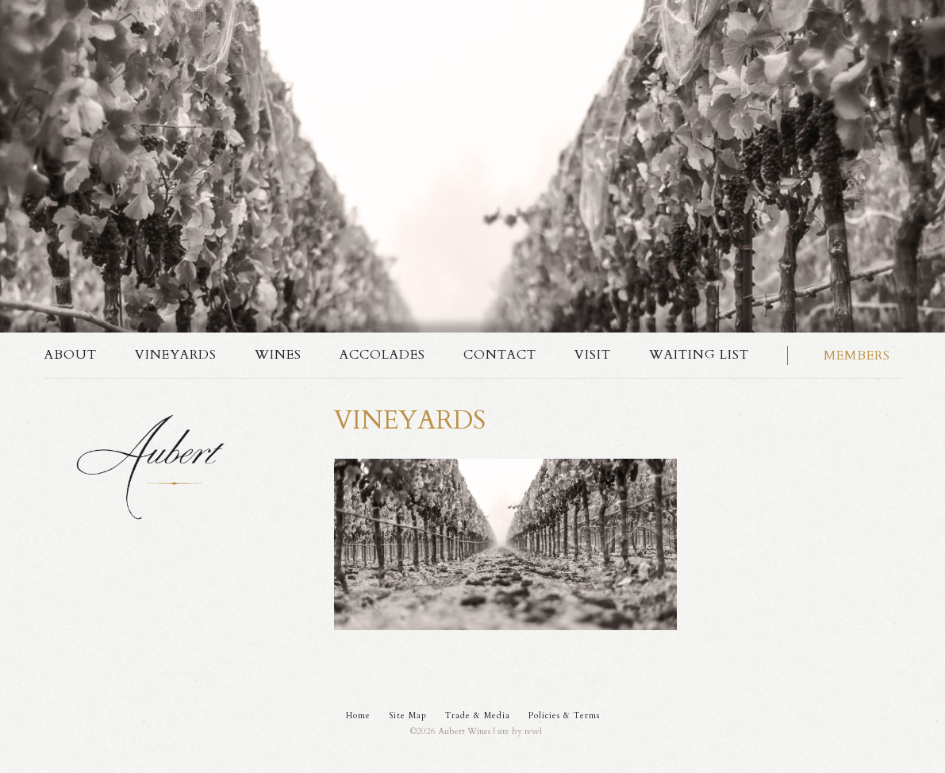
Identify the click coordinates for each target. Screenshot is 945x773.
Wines (278, 354)
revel (533, 731)
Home (358, 715)
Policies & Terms (564, 715)
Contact (499, 354)
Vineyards (176, 354)
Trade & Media (477, 715)
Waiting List (699, 354)
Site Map (408, 715)
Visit (592, 354)
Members (857, 355)
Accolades (382, 354)
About (70, 354)
